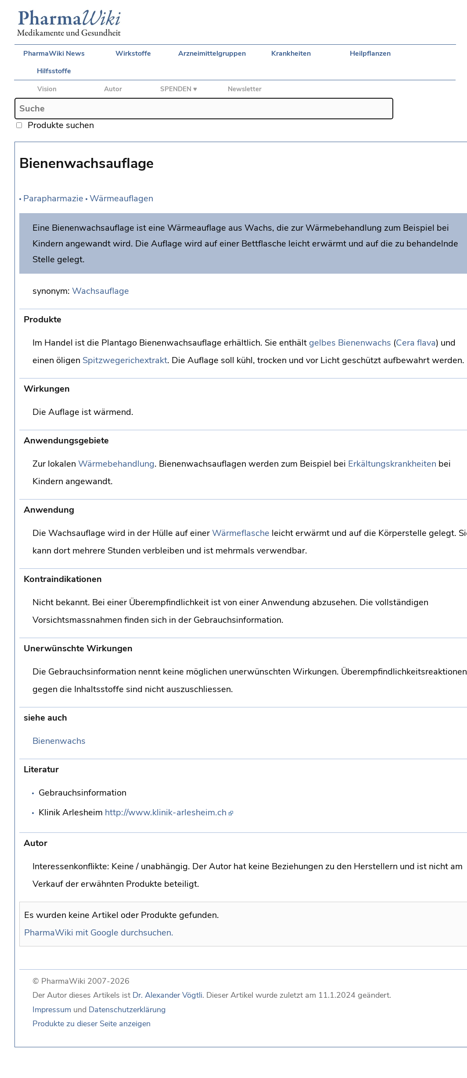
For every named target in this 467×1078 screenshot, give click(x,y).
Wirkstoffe (133, 53)
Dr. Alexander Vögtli (167, 995)
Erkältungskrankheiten (392, 464)
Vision (47, 89)
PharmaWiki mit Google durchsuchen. (98, 933)
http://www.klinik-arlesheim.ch (165, 812)
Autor (113, 89)
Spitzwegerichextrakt (125, 360)
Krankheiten (291, 53)
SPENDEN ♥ (178, 89)
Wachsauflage (100, 291)
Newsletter (245, 89)
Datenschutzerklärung (127, 1009)
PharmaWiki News (54, 53)
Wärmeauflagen (121, 198)
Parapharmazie (53, 198)
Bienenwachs (59, 741)
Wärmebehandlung (116, 464)
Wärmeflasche (240, 533)
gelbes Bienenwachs (350, 343)
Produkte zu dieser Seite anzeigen (91, 1023)
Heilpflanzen (370, 53)
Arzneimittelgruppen (212, 53)
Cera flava (416, 343)
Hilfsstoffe (54, 71)
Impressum (51, 1009)
